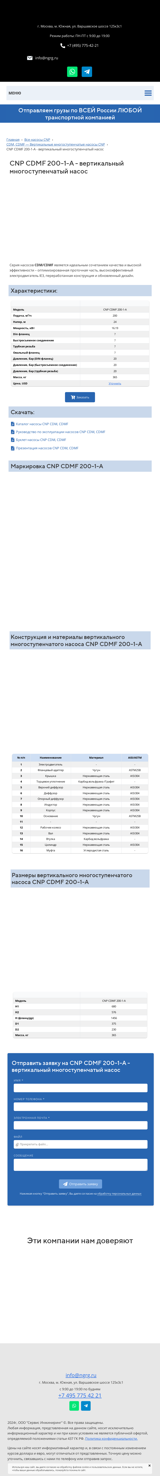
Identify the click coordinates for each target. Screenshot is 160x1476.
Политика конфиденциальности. (111, 1438)
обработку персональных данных (119, 1193)
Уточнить (115, 383)
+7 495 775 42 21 (80, 1395)
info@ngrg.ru (81, 1375)
